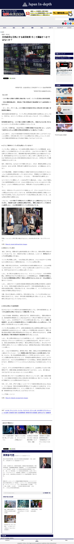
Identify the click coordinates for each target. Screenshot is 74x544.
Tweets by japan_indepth (61, 134)
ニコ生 (22, 540)
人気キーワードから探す (69, 21)
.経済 (3, 32)
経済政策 (34, 412)
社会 (42, 27)
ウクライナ (26, 410)
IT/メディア (60, 27)
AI (6, 410)
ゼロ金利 (6, 412)
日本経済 (11, 412)
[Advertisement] (26, 82)
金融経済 (48, 412)
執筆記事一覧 (46, 492)
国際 (32, 27)
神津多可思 (29, 412)
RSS (51, 540)
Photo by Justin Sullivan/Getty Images (16, 244)
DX (8, 410)
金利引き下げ (41, 412)
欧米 (16, 412)
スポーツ (51, 27)
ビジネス (69, 27)
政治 (14, 27)
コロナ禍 (39, 410)
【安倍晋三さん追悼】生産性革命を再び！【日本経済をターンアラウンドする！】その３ (44, 439)
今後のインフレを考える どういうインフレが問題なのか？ (20, 437)
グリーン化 (33, 410)
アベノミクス (13, 410)
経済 (23, 27)
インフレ (20, 410)
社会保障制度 (21, 412)
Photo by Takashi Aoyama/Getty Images (17, 398)
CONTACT (7, 540)
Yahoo (66, 540)
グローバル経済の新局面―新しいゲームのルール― (8, 437)
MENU (4, 27)
